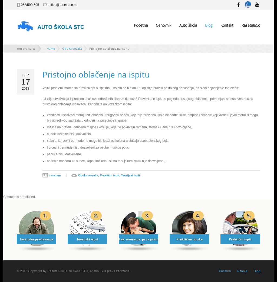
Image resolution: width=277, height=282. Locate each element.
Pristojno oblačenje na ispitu (96, 74)
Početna (141, 25)
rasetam (55, 175)
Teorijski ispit (130, 175)
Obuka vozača (72, 48)
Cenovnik (163, 25)
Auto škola (188, 25)
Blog (208, 25)
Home (51, 48)
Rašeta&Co (251, 25)
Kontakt (226, 25)
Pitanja (242, 271)
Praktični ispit (109, 175)
